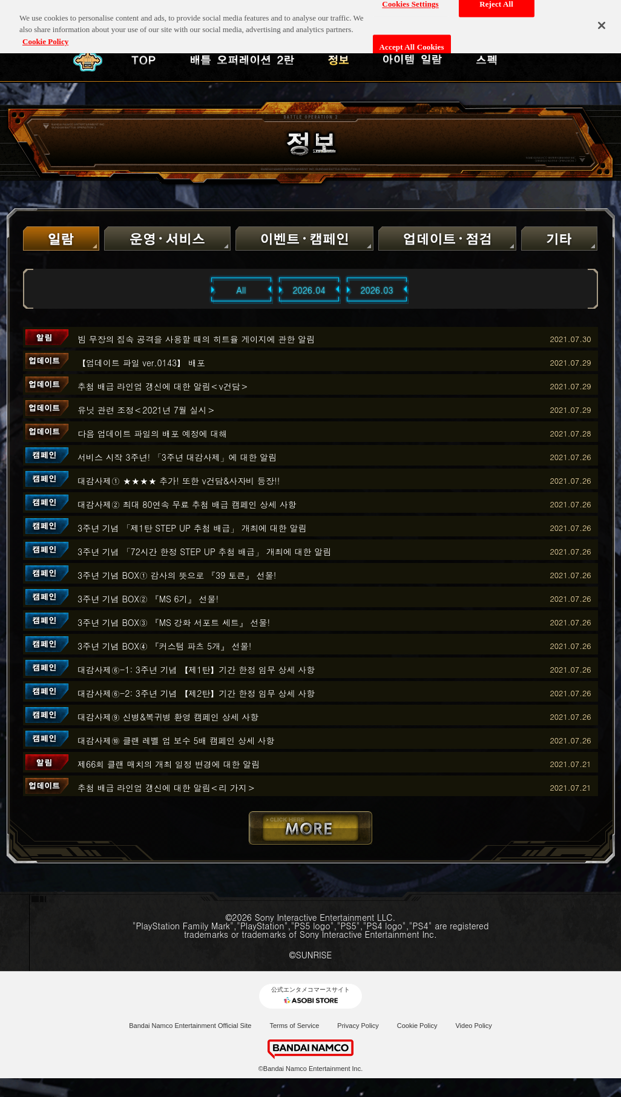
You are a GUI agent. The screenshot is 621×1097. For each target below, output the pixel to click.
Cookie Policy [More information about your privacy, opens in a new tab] (45, 35)
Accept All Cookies (412, 40)
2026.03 (376, 290)
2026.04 (308, 290)
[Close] (601, 19)
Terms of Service (294, 1025)
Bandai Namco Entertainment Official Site (190, 1025)
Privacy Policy (357, 1025)
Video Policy (473, 1025)
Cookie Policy (417, 1025)
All (241, 290)
